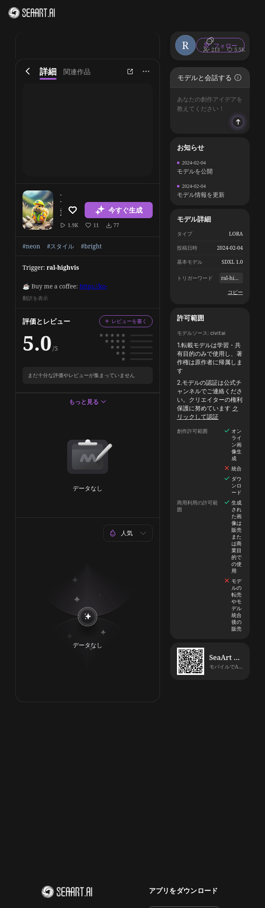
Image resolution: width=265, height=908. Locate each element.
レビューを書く (126, 321)
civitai (217, 333)
